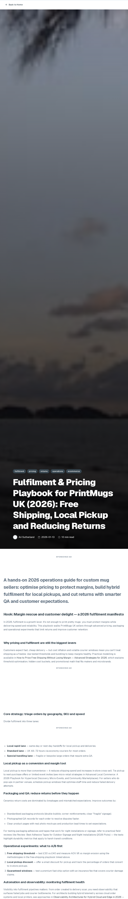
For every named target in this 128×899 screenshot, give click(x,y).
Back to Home (14, 4)
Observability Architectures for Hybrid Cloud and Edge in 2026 (87, 897)
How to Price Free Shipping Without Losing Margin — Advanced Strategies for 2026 (62, 657)
